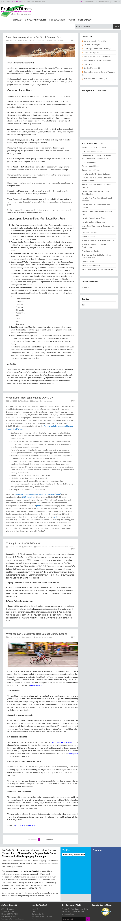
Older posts (49, 826)
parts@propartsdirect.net (15, 906)
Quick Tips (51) (90, 51)
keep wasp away (39, 99)
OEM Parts (46, 7)
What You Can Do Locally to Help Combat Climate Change (36, 620)
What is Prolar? (88, 248)
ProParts (85, 274)
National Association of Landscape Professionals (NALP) (38, 481)
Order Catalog (113, 7)
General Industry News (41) (95, 27)
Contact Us (116, 2)
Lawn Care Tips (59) (92, 39)
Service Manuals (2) (92, 55)
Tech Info (35, 906)
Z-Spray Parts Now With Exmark (23, 530)
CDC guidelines (28, 484)
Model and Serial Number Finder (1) (98, 43)
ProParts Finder (88, 223)
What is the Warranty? (91, 252)
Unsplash (32, 812)
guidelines (57, 503)
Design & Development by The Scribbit (108, 918)
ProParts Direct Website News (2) (97, 47)
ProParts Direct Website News (62, 534)
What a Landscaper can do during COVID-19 (29, 384)
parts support (33, 869)
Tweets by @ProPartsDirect (73, 841)
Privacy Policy (28, 917)
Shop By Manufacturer (63, 7)
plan (38, 492)
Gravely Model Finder (91, 157)
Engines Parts (42, 840)
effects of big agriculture (62, 729)
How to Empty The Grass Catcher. (96, 160)
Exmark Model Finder (91, 153)
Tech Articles (36, 913)
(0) (73, 27)
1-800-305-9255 (16, 2)
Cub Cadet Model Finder (92, 138)
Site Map (35, 917)
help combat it (36, 672)
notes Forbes (27, 773)
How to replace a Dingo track (94, 209)
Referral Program (38, 908)
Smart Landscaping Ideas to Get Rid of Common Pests (34, 23)
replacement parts (9, 863)
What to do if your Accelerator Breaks (97, 256)
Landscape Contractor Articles (42, 27)
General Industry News (44, 534)
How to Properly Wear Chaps (94, 205)
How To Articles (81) (92, 31)
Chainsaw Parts (26, 840)
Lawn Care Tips (58, 27)
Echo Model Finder (90, 149)
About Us (35, 896)
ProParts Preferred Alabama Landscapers (98, 227)
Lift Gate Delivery (89, 219)
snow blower (16, 879)
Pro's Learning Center (91, 238)
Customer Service (102, 2)
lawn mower (53, 879)
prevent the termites (61, 268)
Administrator (24, 27)
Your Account (89, 2)
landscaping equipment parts (33, 843)
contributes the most (57, 707)
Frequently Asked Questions (42, 903)
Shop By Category (85, 7)
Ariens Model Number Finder (94, 134)
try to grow (73, 740)
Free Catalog (36, 911)
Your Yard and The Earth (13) (95, 65)
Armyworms (24, 116)
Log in (80, 2)
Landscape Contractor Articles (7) (97, 35)
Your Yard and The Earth (44, 624)
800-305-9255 (37, 875)
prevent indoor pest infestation (30, 342)
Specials (99, 7)
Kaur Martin (20, 812)
